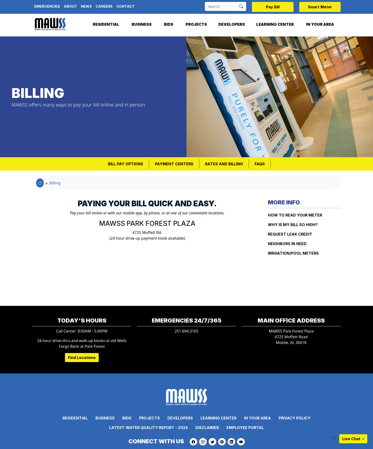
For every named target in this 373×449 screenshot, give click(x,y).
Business (142, 24)
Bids (168, 24)
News (86, 6)
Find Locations (82, 357)
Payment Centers (174, 163)
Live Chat (351, 438)
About (70, 6)
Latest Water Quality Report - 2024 (148, 427)
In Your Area (320, 24)
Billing (55, 183)
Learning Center (275, 24)
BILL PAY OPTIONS (125, 163)
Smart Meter (320, 7)
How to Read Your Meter (295, 215)
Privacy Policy (294, 418)
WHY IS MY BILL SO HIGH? (293, 224)
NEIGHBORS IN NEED (287, 243)
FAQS (260, 163)
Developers (231, 24)
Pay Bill (273, 7)
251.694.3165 (186, 331)
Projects (196, 24)
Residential (106, 24)
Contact (125, 6)
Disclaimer (207, 427)
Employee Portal (245, 427)
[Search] (220, 6)
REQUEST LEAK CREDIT (290, 234)
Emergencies (47, 6)
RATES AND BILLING (224, 163)
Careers (104, 6)
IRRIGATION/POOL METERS (293, 253)
